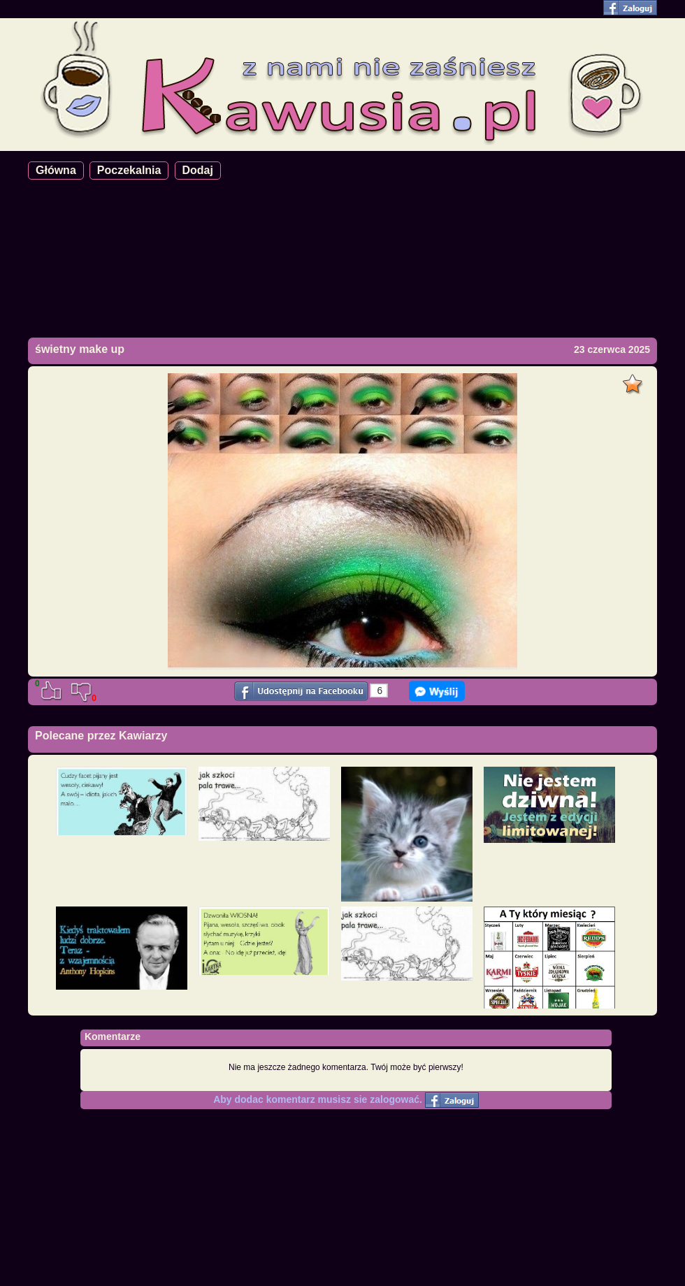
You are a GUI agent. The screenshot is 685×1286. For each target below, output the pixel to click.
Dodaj (197, 170)
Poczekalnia (129, 170)
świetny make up (79, 349)
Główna (56, 170)
